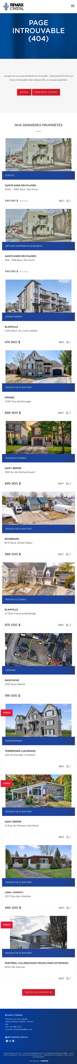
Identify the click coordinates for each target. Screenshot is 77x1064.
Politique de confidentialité (30, 1055)
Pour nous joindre (46, 92)
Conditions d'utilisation (53, 1055)
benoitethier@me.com (22, 1029)
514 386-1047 (15, 1027)
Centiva (44, 1061)
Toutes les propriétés (38, 992)
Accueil (24, 92)
